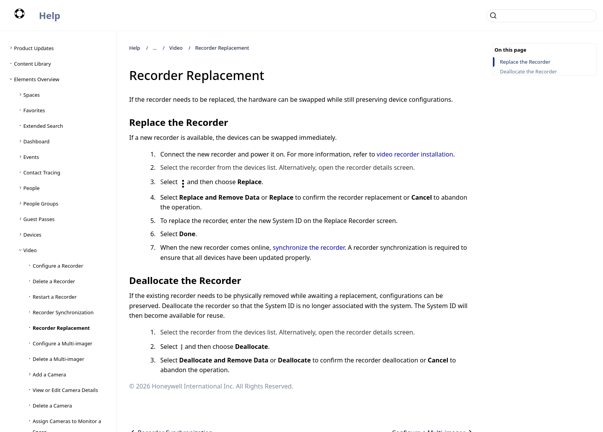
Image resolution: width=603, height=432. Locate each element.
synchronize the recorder (309, 247)
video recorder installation (415, 154)
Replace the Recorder (525, 62)
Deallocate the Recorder (528, 71)
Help (49, 15)
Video (175, 47)
